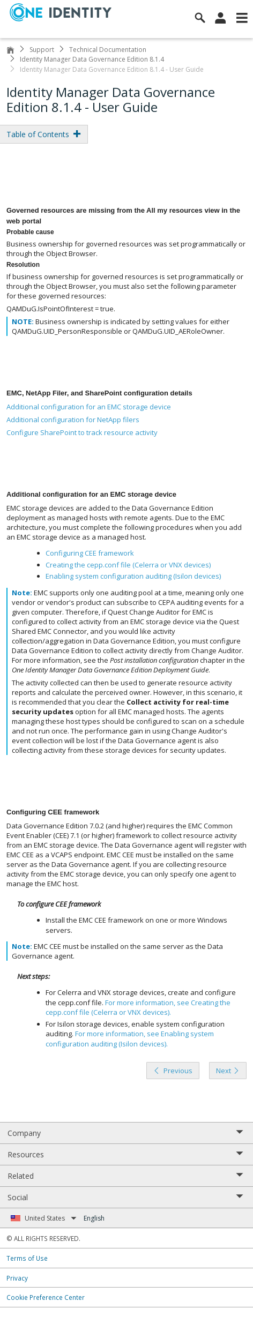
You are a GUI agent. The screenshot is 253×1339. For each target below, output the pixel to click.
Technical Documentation (107, 49)
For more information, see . (138, 1008)
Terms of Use (27, 1258)
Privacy (17, 1278)
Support (41, 49)
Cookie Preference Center (45, 1297)
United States (51, 1218)
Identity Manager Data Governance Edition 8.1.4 (92, 59)
